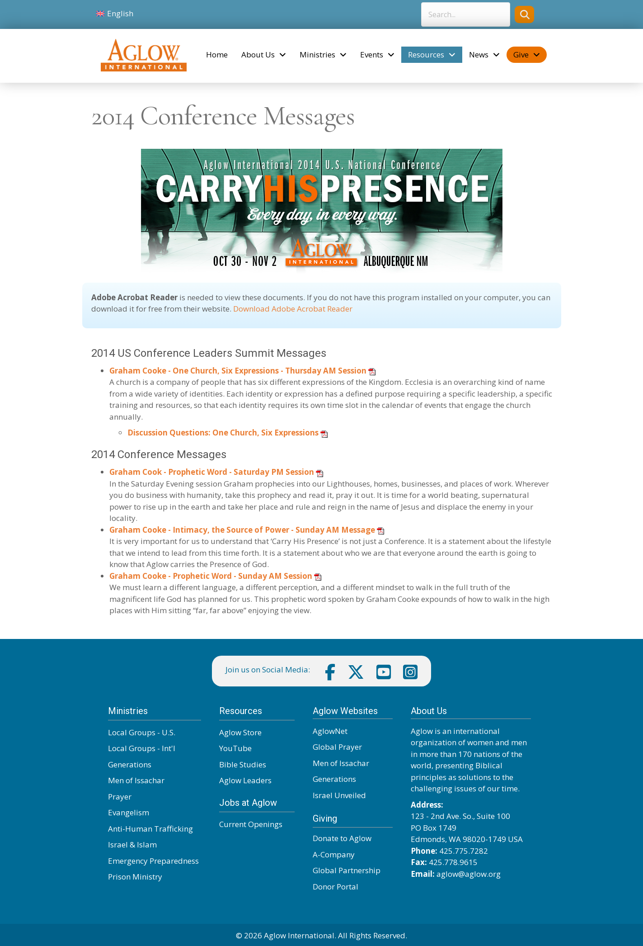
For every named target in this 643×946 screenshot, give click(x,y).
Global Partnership (346, 870)
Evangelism (128, 812)
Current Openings (250, 824)
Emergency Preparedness (153, 861)
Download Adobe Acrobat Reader (292, 308)
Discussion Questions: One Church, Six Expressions (223, 432)
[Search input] (465, 14)
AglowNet (330, 731)
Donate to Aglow (342, 838)
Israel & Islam (132, 844)
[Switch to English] (115, 13)
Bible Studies (242, 764)
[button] (524, 14)
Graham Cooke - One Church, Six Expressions (194, 370)
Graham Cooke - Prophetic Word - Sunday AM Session (210, 576)
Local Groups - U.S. (141, 732)
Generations (129, 764)
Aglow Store (240, 732)
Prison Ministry (135, 876)
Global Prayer (337, 747)
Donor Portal (335, 886)
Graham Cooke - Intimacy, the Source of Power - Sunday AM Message (243, 530)
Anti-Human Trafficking (150, 828)
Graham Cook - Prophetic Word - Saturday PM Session (211, 472)
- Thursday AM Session (322, 370)
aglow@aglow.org (468, 874)
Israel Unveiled (339, 795)
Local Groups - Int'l (141, 748)
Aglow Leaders (245, 780)
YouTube (235, 748)
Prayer (119, 796)
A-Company (334, 854)
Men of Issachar (136, 780)
